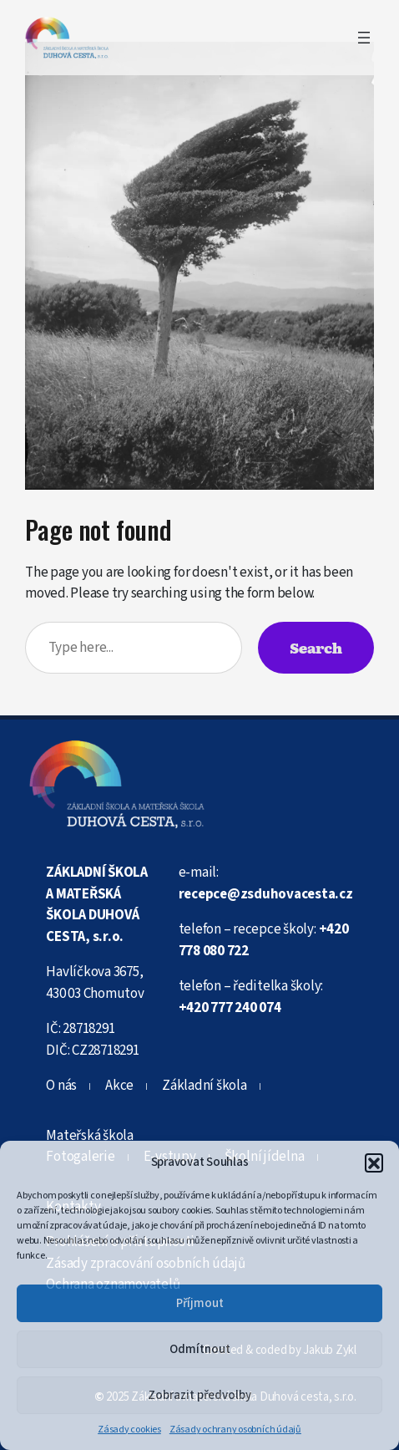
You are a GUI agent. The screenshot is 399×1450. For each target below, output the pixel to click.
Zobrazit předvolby (199, 1395)
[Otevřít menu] (364, 38)
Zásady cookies (129, 1429)
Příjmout (200, 1303)
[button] (374, 1162)
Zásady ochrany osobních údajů (235, 1429)
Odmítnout (199, 1349)
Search (315, 647)
